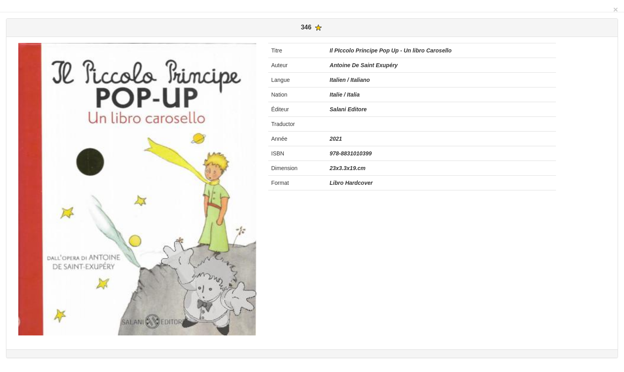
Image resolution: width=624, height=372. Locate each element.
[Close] (615, 9)
